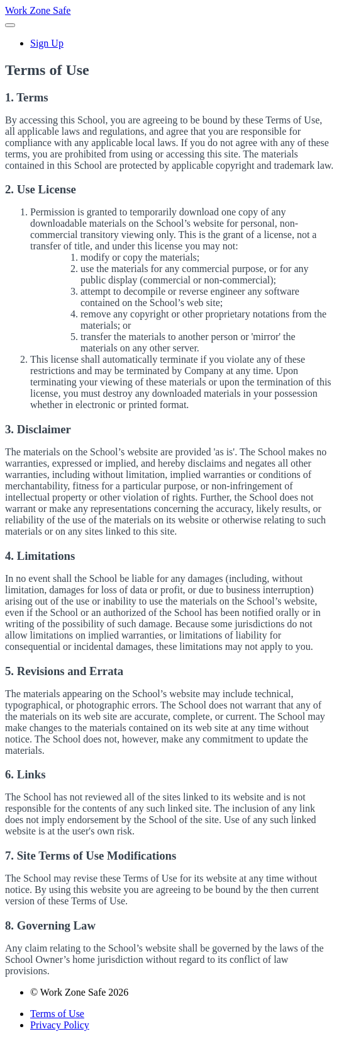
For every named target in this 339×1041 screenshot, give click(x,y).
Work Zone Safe (37, 10)
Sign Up (47, 43)
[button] (10, 25)
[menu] (169, 43)
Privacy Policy (59, 1025)
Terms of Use (57, 1013)
